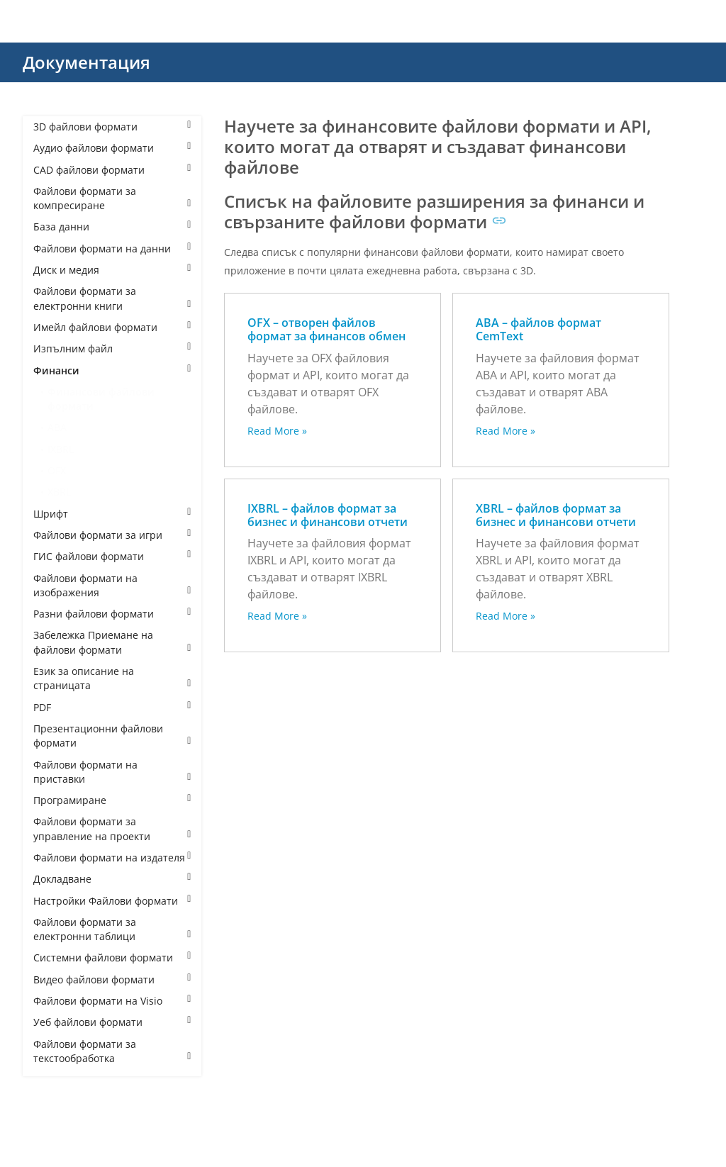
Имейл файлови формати (112, 327)
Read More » (277, 430)
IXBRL (61, 449)
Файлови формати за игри (112, 535)
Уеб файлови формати (112, 1022)
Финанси (112, 370)
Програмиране (112, 800)
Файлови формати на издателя (112, 857)
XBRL (59, 491)
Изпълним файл (112, 348)
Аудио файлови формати (112, 148)
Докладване (112, 879)
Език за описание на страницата (112, 678)
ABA (57, 427)
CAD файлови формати (112, 170)
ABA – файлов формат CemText (538, 329)
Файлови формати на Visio (112, 1000)
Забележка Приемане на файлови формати (112, 642)
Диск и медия (112, 270)
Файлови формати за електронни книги (112, 298)
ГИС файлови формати (112, 556)
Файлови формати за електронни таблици (112, 929)
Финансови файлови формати (101, 399)
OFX (57, 470)
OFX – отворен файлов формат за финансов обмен (326, 329)
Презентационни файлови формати (112, 735)
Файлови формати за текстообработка (112, 1051)
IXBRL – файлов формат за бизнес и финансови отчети (327, 515)
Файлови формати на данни (112, 248)
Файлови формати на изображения (112, 585)
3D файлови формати (112, 126)
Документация (86, 62)
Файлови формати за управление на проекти (112, 828)
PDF (112, 707)
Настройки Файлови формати (112, 901)
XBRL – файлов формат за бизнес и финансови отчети (556, 515)
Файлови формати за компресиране (112, 198)
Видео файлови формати (112, 979)
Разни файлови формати (112, 613)
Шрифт (112, 513)
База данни (112, 226)
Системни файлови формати (112, 957)
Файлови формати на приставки (112, 772)
